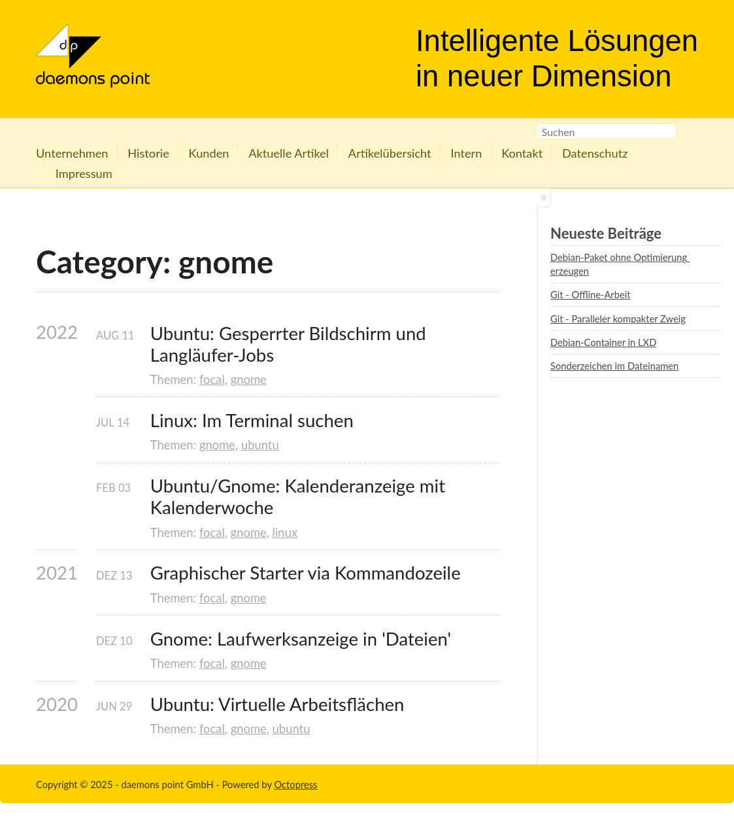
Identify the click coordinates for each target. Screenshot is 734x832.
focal (212, 379)
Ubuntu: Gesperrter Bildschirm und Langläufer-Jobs (290, 344)
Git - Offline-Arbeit (590, 294)
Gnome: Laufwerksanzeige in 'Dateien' (300, 639)
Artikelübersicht (389, 153)
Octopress (295, 784)
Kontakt (521, 153)
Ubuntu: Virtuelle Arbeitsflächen (277, 704)
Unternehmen (72, 153)
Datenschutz (594, 153)
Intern (466, 153)
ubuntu (260, 445)
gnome (249, 379)
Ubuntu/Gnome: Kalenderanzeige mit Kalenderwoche (300, 496)
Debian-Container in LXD (603, 342)
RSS (691, 133)
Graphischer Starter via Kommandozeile (305, 572)
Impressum (84, 173)
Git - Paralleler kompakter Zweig (618, 318)
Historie (148, 153)
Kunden (209, 153)
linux (285, 532)
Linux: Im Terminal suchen (252, 420)
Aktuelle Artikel (288, 153)
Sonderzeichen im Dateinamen (614, 366)
